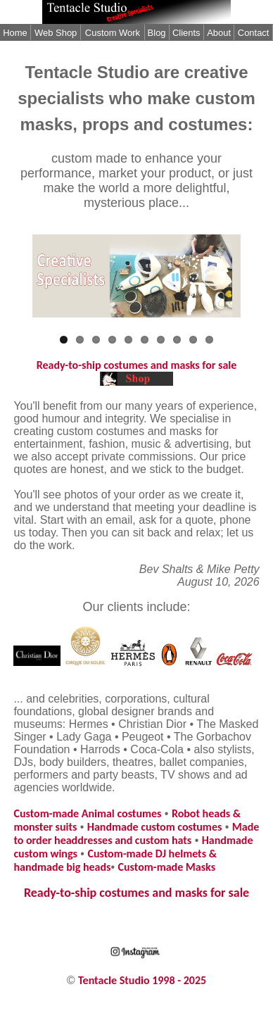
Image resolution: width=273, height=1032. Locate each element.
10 (209, 340)
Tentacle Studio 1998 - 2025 (142, 980)
